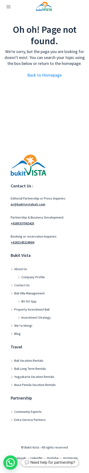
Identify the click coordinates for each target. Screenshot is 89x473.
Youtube (53, 458)
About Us (20, 269)
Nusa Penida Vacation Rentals (35, 385)
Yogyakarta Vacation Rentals (34, 377)
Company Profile (33, 277)
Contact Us (22, 285)
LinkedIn (36, 458)
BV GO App (29, 301)
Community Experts (28, 412)
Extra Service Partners (30, 420)
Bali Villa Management (29, 293)
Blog (17, 334)
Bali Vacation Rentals (28, 360)
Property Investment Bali (32, 309)
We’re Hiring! (23, 325)
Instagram (70, 458)
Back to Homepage (44, 75)
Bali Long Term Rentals (30, 368)
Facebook (19, 458)
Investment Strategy (36, 317)
